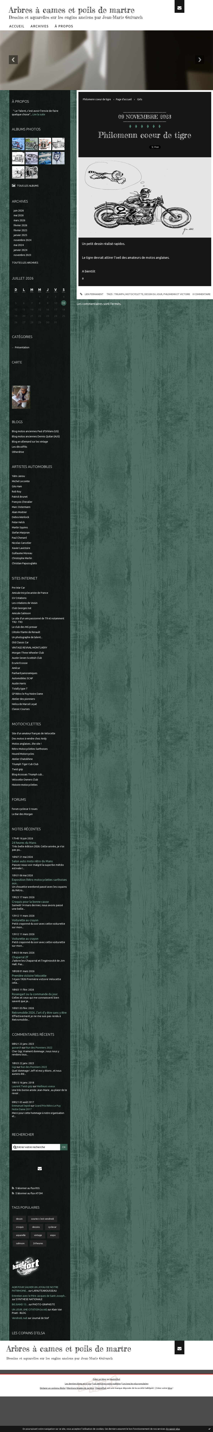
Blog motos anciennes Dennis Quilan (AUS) (38, 449)
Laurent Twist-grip (23, 1104)
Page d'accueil (127, 109)
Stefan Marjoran (22, 545)
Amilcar (16, 680)
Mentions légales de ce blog (80, 1423)
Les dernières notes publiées (107, 1419)
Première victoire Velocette (31, 990)
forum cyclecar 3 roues (25, 821)
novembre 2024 (23, 252)
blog (171, 1423)
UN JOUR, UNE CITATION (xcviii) (31, 1329)
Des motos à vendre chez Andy (30, 751)
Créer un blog (99, 1415)
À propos (64, 37)
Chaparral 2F (20, 971)
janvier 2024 (21, 262)
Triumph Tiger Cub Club (26, 777)
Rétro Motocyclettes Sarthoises (31, 761)
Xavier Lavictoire (22, 560)
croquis (20, 1246)
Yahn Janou (19, 488)
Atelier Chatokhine (23, 771)
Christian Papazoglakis (26, 576)
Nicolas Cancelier (22, 555)
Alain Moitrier (20, 524)
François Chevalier (23, 514)
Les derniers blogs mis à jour (78, 1419)
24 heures (40, 1263)
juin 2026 (19, 221)
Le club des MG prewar (25, 639)
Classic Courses (21, 721)
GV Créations (20, 610)
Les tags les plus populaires (136, 1419)
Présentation (23, 360)
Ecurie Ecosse (20, 675)
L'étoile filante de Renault (27, 645)
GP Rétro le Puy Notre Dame (29, 706)
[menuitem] (17, 36)
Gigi (14, 1085)
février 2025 (21, 241)
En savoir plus (173, 1429)
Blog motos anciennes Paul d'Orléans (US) (37, 444)
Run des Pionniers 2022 (41, 1066)
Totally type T (20, 701)
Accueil (17, 37)
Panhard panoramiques (26, 686)
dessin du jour (164, 316)
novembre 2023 (23, 267)
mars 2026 (20, 231)
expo (55, 1255)
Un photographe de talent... (28, 650)
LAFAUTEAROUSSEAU (47, 1311)
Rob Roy (17, 504)
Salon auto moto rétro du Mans (33, 874)
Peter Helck (19, 535)
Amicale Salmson (22, 626)
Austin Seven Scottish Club (28, 670)
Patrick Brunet (21, 509)
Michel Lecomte (21, 494)
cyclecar (55, 1246)
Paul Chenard (20, 550)
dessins (37, 1246)
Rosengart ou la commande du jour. (36, 1008)
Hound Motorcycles (23, 766)
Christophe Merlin (23, 571)
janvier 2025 (21, 246)
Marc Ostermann (22, 519)
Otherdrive (18, 464)
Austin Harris (20, 696)
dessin (19, 1238)
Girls (144, 109)
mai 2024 (19, 257)
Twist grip (18, 782)
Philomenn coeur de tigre (98, 109)
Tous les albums (28, 196)
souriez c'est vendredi (44, 1238)
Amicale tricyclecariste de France (32, 605)
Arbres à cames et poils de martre (74, 14)
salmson (20, 1263)
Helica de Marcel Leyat (25, 716)
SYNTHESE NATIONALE (41, 1319)
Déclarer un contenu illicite (52, 1423)
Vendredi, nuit (20, 1338)
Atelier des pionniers (25, 711)
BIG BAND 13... (20, 1324)
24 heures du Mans (24, 855)
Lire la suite (40, 125)
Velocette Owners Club (26, 792)
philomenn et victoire (189, 316)
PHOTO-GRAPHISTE (46, 1324)
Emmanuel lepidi (22, 1124)
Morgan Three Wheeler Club (29, 665)
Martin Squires (20, 540)
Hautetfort (115, 1415)
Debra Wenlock (21, 530)
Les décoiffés (20, 459)
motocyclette (144, 316)
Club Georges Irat (22, 621)
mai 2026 (19, 226)
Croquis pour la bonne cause (31, 915)
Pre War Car (19, 600)
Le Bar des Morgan (23, 826)
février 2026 (21, 236)
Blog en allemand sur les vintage (31, 454)
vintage (40, 1255)
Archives (40, 37)
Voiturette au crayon (26, 934)
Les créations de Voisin (26, 615)
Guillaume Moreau (23, 565)
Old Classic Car (20, 655)
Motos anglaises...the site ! (28, 756)
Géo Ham (17, 499)
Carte (17, 375)
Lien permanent (99, 316)
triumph (128, 316)
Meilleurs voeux (48, 1104)
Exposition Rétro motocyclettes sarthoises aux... (33, 895)
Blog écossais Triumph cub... (29, 787)
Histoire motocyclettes (26, 797)
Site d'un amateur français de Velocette (36, 746)
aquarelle (21, 1255)
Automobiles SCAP (23, 691)
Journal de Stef (42, 1338)
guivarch (17, 1066)
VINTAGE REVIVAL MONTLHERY (31, 660)
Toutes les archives (26, 275)
